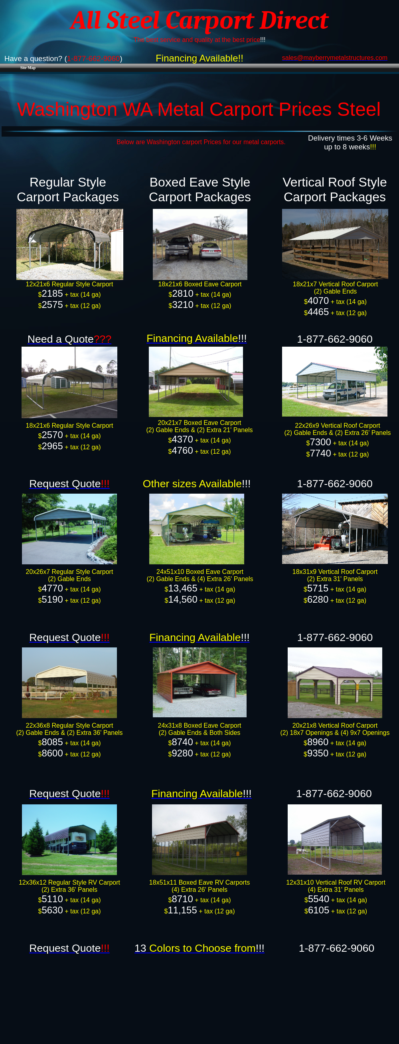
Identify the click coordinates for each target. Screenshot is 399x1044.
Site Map (28, 67)
